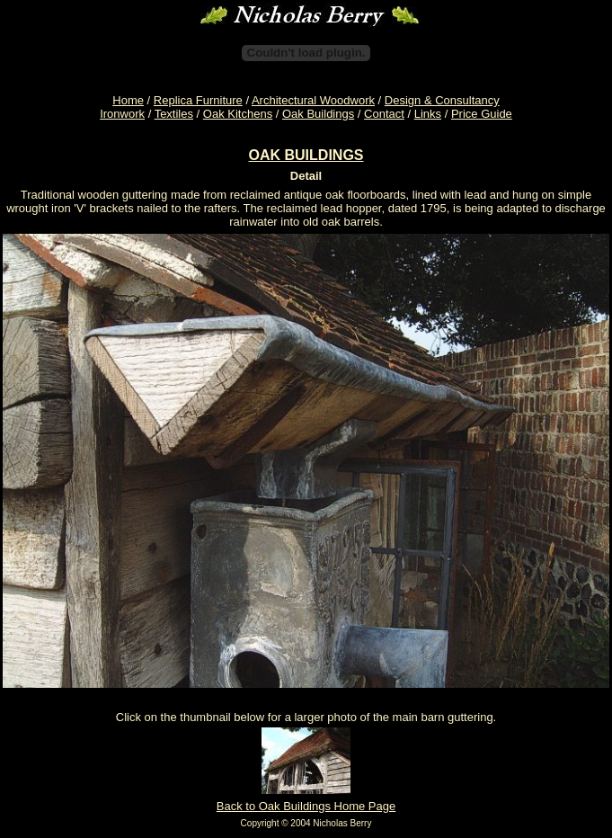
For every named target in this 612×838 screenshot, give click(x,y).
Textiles (174, 113)
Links (427, 113)
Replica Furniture (198, 100)
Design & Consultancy (442, 100)
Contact (384, 113)
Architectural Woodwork (313, 100)
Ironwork (122, 113)
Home (128, 100)
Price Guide (481, 113)
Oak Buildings (318, 113)
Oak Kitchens (237, 113)
